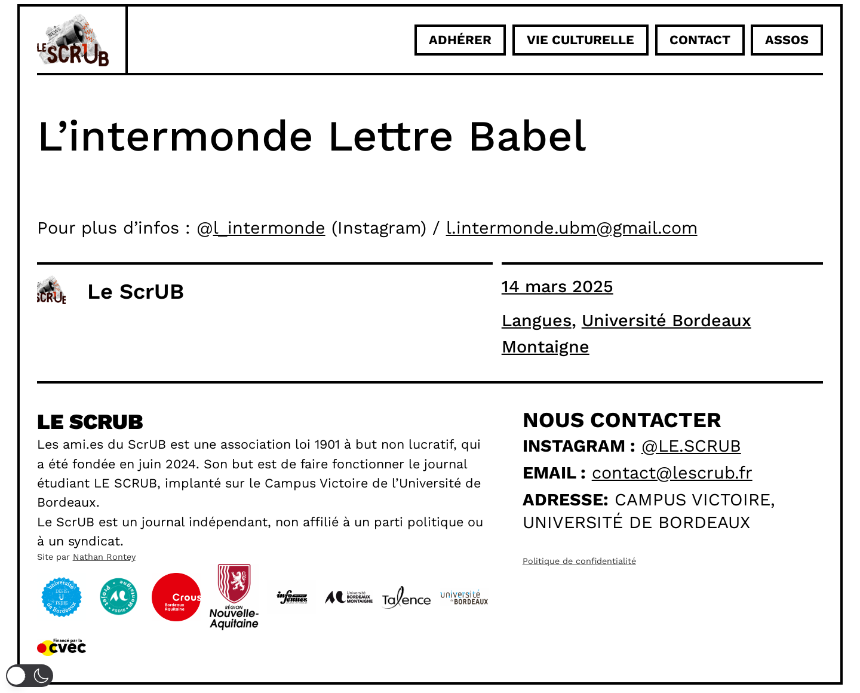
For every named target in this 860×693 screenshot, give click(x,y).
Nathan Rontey (104, 557)
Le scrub (90, 421)
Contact (699, 39)
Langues (537, 320)
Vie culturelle (580, 39)
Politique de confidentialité (579, 561)
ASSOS (787, 39)
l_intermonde (269, 227)
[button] (29, 675)
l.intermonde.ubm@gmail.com (572, 227)
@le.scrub (691, 446)
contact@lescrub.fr (672, 472)
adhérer (460, 39)
